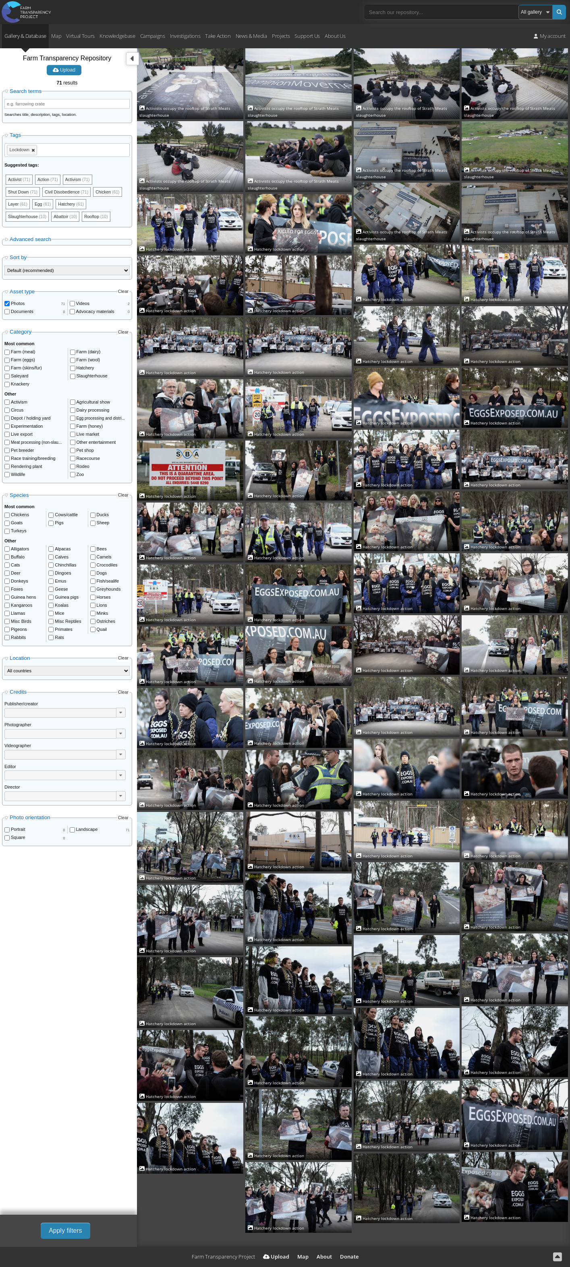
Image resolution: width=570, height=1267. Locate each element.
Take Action (217, 35)
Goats (17, 524)
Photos (18, 305)
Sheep (103, 524)
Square (18, 838)
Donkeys (19, 582)
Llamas (18, 614)
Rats (59, 639)
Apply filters (65, 1230)
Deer (16, 574)
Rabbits (18, 639)
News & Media (251, 35)
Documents (22, 313)
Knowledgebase (117, 35)
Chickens (20, 516)
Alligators (20, 550)
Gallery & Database (25, 35)
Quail (102, 630)
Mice (59, 614)
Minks (102, 614)
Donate (349, 1256)
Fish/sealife (108, 582)
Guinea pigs (67, 598)
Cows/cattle (66, 516)
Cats (15, 566)
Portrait (18, 830)
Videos (82, 305)
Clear (123, 293)
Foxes (17, 590)
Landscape (87, 830)
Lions (102, 606)
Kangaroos (21, 606)
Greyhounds (109, 590)
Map (56, 35)
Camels (104, 558)
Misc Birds (21, 622)
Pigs (59, 524)
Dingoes (63, 574)
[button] (121, 714)
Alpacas (62, 550)
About (324, 1256)
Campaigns (152, 35)
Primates (63, 630)
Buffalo (18, 558)
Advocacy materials (95, 313)
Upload (64, 70)
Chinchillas (65, 566)
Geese (61, 590)
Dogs (102, 574)
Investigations (185, 35)
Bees (102, 550)
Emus (60, 582)
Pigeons (19, 630)
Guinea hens (23, 598)
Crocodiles (107, 566)
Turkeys (19, 532)
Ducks (103, 516)
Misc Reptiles (68, 622)
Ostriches (106, 622)
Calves (61, 558)
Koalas (61, 606)
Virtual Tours (80, 35)
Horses (104, 598)
